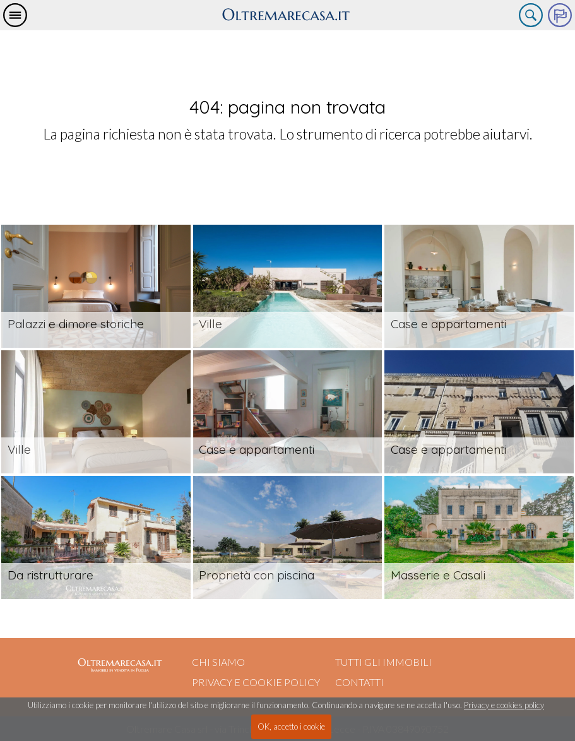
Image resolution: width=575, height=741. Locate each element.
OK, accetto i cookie (291, 726)
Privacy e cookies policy (504, 705)
